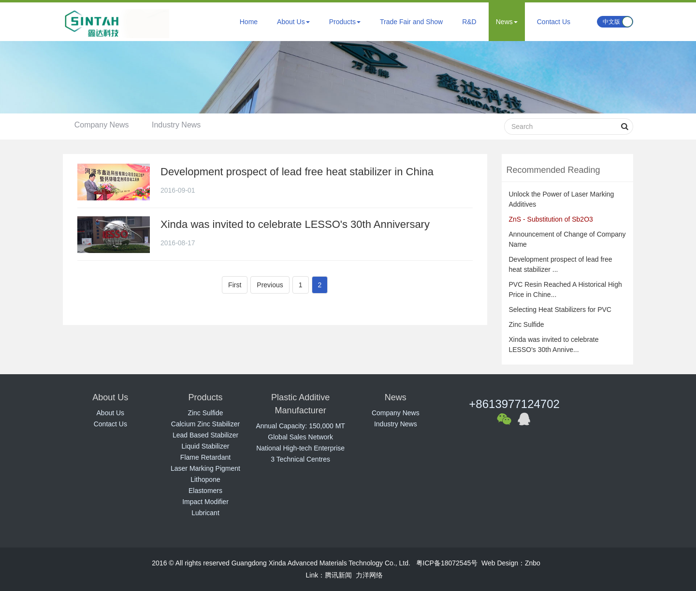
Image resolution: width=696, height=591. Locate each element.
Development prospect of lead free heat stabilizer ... (560, 264)
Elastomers (205, 490)
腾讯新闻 (338, 575)
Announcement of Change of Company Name (567, 239)
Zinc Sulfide (526, 324)
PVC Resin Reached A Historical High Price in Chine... (565, 289)
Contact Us (553, 22)
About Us (293, 22)
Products (345, 22)
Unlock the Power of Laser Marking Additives (561, 199)
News (507, 22)
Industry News (178, 125)
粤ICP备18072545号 (447, 563)
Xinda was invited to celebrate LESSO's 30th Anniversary (295, 224)
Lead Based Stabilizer (205, 435)
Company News (102, 125)
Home (249, 22)
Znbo (532, 563)
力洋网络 (369, 575)
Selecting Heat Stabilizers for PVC (560, 309)
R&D (469, 22)
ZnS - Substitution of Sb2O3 (551, 219)
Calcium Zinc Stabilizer (205, 424)
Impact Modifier (205, 502)
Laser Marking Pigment (205, 468)
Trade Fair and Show (411, 22)
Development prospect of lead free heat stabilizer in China (297, 172)
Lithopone (205, 479)
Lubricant (205, 513)
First (234, 285)
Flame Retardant (205, 457)
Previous (270, 285)
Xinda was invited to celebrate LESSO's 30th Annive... (554, 344)
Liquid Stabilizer (206, 446)
